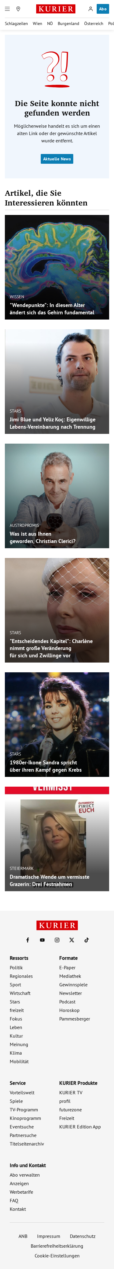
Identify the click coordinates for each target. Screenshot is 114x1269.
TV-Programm (24, 1109)
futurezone (70, 1109)
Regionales (21, 976)
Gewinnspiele (73, 984)
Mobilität (19, 1061)
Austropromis (24, 525)
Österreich (93, 23)
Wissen (17, 296)
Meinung (19, 1044)
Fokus (16, 1019)
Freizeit (66, 1118)
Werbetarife (21, 1192)
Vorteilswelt (22, 1092)
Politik (16, 967)
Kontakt (18, 1209)
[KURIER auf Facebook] (28, 940)
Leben (16, 1027)
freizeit (17, 1010)
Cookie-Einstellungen (57, 1256)
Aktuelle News (57, 159)
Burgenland (68, 23)
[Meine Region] (18, 9)
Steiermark (22, 868)
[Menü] (7, 9)
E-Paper (67, 967)
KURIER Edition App (80, 1127)
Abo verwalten (25, 1175)
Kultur (16, 1036)
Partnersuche (23, 1135)
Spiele (16, 1101)
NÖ (50, 23)
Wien (37, 23)
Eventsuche (22, 1127)
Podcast (67, 1002)
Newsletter (70, 993)
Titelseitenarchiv (27, 1144)
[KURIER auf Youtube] (42, 940)
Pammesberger (74, 1019)
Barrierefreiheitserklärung (57, 1246)
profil (65, 1101)
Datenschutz (82, 1236)
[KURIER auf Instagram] (57, 940)
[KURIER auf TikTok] (87, 940)
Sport (15, 984)
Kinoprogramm (25, 1118)
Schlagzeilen (16, 23)
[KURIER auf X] (72, 940)
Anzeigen (19, 1183)
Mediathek (70, 976)
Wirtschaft (20, 993)
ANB (23, 1236)
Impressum (48, 1236)
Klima (16, 1053)
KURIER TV (70, 1092)
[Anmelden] (90, 9)
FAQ (14, 1200)
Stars (15, 411)
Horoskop (69, 1010)
